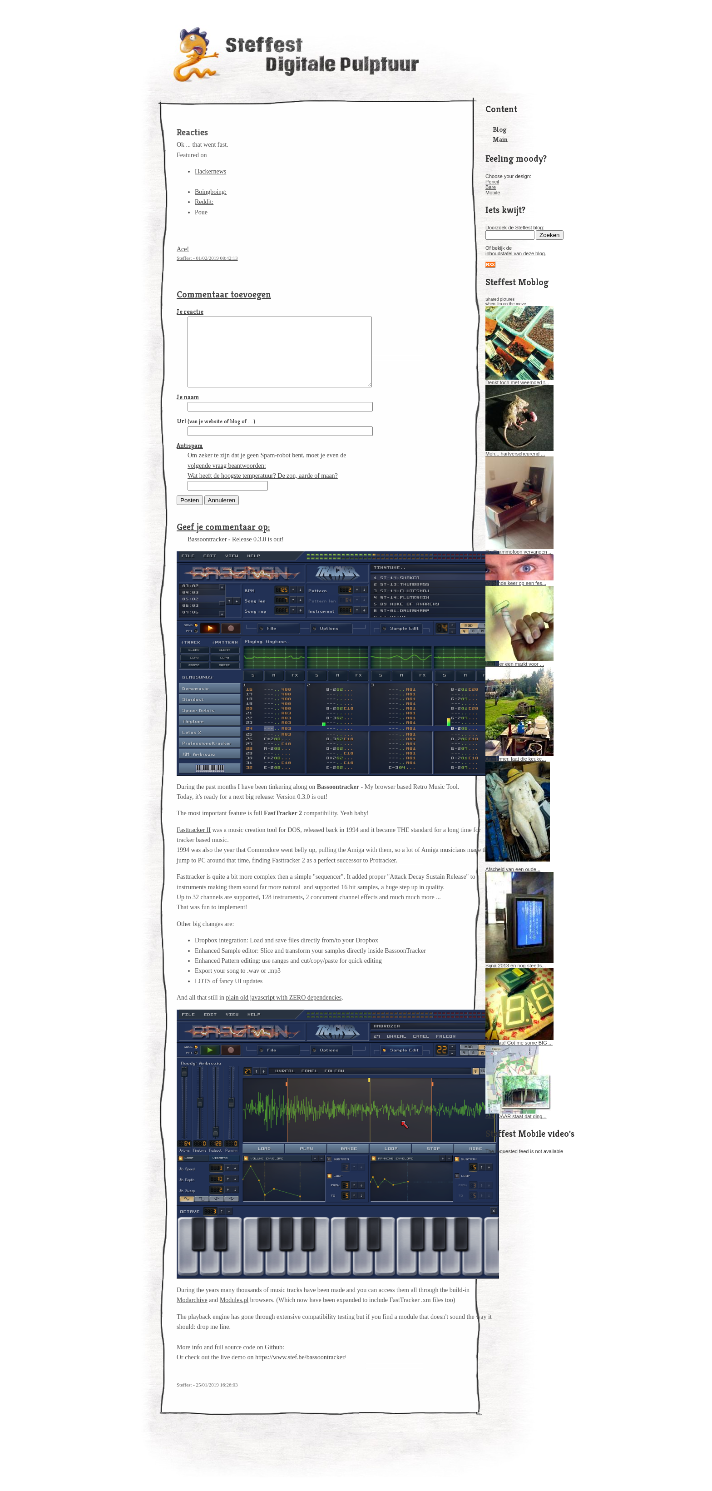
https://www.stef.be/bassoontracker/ (300, 1370)
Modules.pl (234, 1313)
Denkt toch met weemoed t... (519, 380)
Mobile (492, 192)
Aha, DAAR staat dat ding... (519, 1114)
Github (273, 1360)
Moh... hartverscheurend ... (519, 451)
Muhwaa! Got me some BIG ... (519, 1040)
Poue (201, 212)
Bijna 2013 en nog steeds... (519, 963)
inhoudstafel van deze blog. (515, 253)
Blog (499, 129)
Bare (490, 187)
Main (500, 139)
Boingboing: (211, 191)
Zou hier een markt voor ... (519, 662)
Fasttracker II (194, 843)
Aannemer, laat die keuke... (519, 757)
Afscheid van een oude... (512, 869)
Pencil (492, 181)
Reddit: (204, 201)
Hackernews (210, 171)
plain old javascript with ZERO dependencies (284, 1011)
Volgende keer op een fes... (519, 581)
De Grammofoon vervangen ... (519, 550)
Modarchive (192, 1313)
